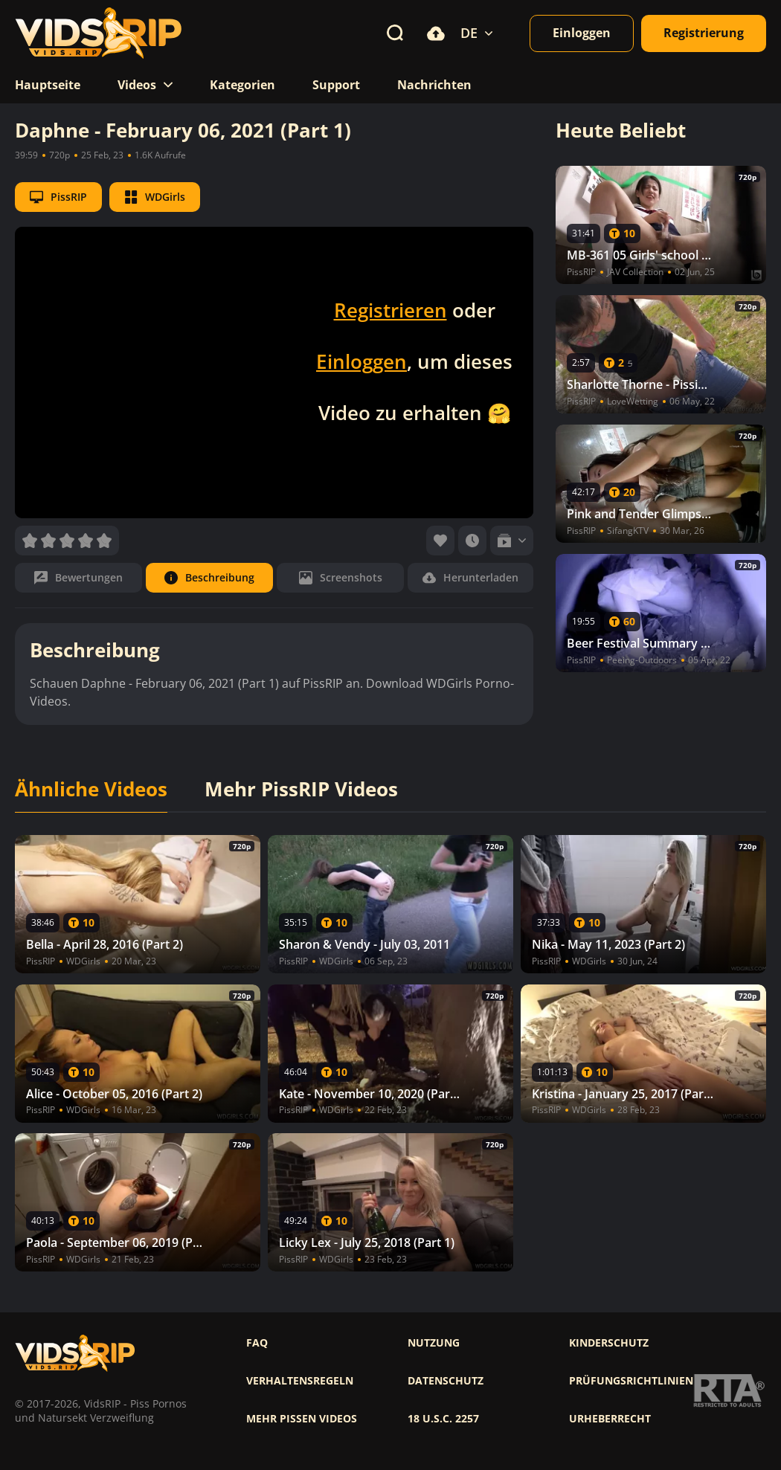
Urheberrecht (610, 1418)
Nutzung (434, 1343)
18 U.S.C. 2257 (443, 1418)
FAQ (257, 1343)
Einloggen (361, 361)
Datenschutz (445, 1380)
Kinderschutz (609, 1343)
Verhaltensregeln (299, 1380)
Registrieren (390, 310)
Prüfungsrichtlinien (631, 1380)
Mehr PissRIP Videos (301, 789)
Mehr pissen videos (301, 1418)
